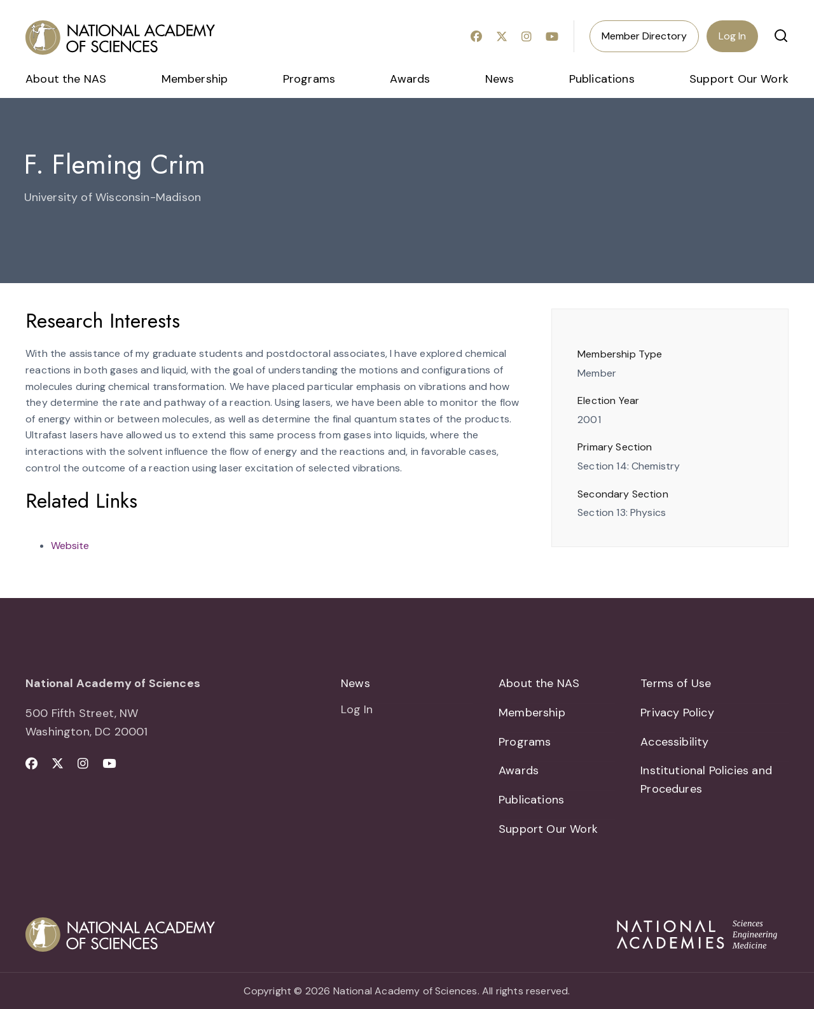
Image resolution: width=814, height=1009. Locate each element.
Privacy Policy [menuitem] (677, 712)
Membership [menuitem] (195, 79)
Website (70, 545)
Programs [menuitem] (309, 79)
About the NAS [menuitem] (65, 79)
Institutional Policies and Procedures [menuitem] (706, 780)
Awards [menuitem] (410, 79)
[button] (781, 35)
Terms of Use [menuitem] (675, 683)
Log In (732, 36)
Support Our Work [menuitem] (739, 79)
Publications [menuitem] (602, 79)
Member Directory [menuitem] (644, 36)
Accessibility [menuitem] (674, 741)
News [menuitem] (499, 79)
